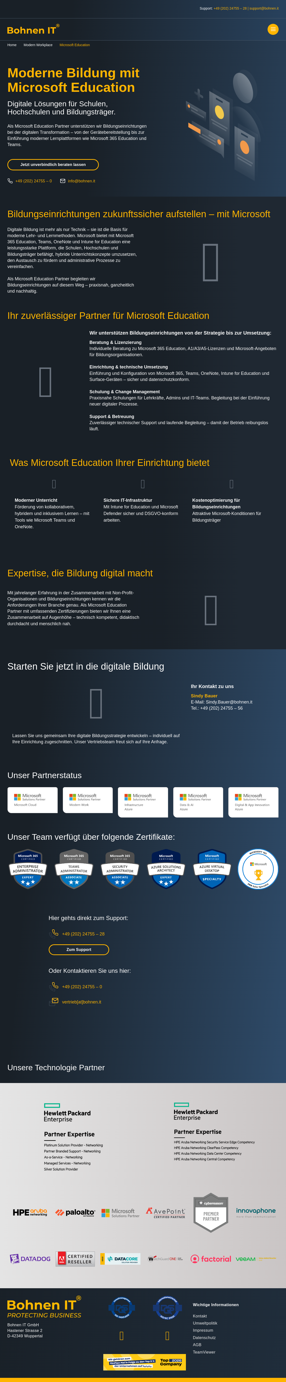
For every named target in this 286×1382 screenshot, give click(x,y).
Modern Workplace (38, 45)
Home (11, 45)
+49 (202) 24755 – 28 (230, 8)
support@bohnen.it (264, 8)
